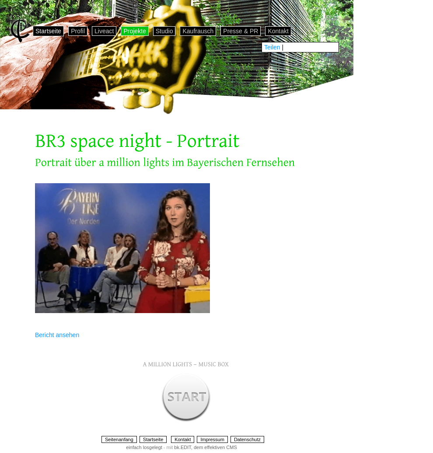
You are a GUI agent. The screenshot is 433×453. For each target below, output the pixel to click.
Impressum (212, 439)
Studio (164, 31)
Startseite (48, 31)
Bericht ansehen (57, 334)
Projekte (134, 31)
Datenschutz (247, 439)
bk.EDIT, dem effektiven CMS (205, 447)
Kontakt (278, 31)
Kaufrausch (197, 31)
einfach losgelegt (144, 447)
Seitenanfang (119, 439)
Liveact (104, 31)
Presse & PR (240, 31)
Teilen (272, 47)
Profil (78, 31)
